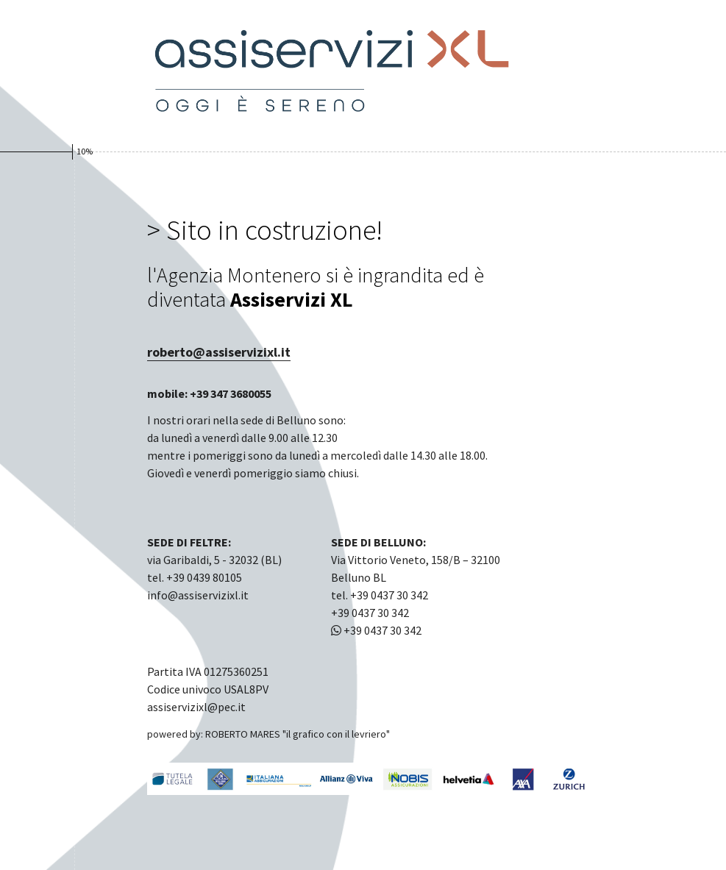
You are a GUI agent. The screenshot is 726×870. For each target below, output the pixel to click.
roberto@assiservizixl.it (219, 351)
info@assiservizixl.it (198, 595)
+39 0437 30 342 (376, 630)
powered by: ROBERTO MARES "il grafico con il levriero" (268, 734)
